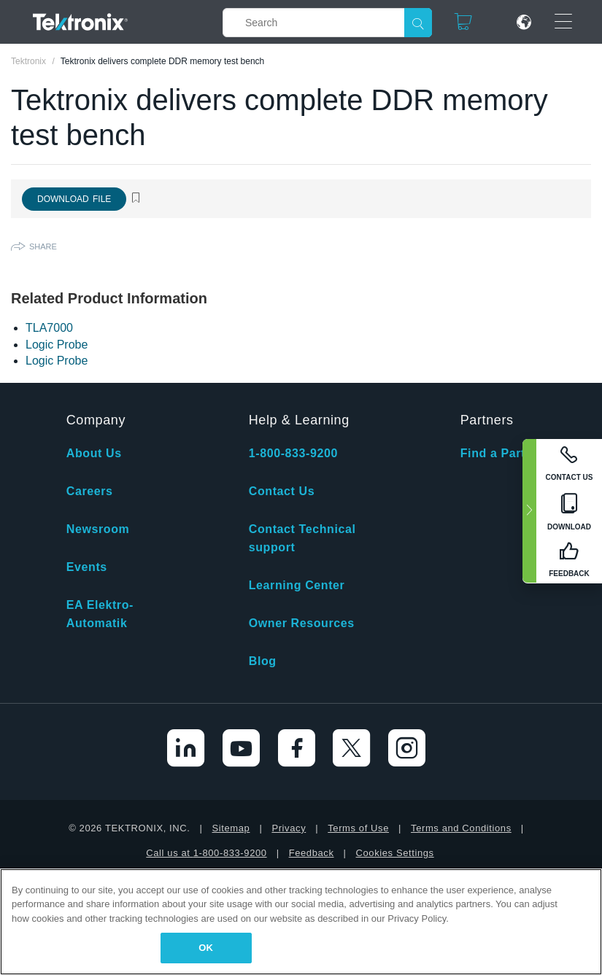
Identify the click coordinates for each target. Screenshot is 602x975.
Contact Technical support (302, 538)
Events (86, 567)
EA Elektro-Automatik (100, 614)
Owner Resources (302, 623)
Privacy (288, 828)
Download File (74, 199)
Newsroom (98, 529)
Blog (263, 661)
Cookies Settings (395, 852)
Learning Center (297, 585)
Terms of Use (358, 828)
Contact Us (281, 491)
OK (205, 947)
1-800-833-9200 (293, 453)
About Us (94, 453)
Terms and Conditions (461, 828)
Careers (89, 491)
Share (43, 246)
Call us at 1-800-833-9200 (206, 852)
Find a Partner (502, 453)
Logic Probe (57, 344)
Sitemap (231, 828)
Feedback (311, 852)
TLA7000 (49, 328)
